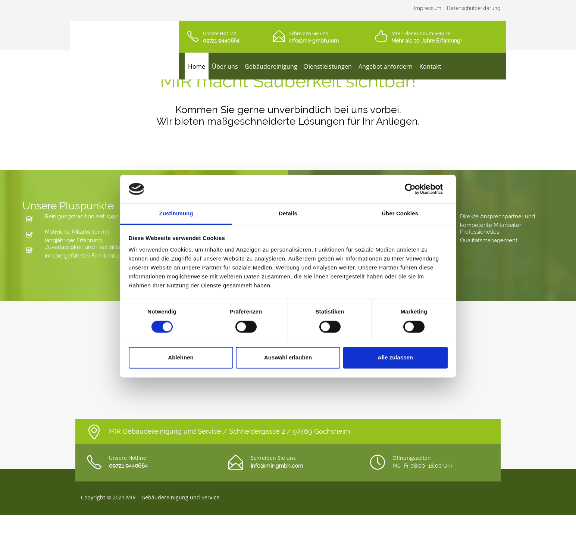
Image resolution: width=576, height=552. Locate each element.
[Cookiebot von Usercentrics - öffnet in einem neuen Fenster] (415, 188)
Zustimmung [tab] (176, 213)
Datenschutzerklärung (474, 8)
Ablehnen (180, 358)
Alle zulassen (395, 358)
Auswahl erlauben (288, 358)
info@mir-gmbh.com (314, 41)
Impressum (427, 8)
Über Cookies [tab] (400, 213)
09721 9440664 (221, 41)
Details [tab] (288, 213)
